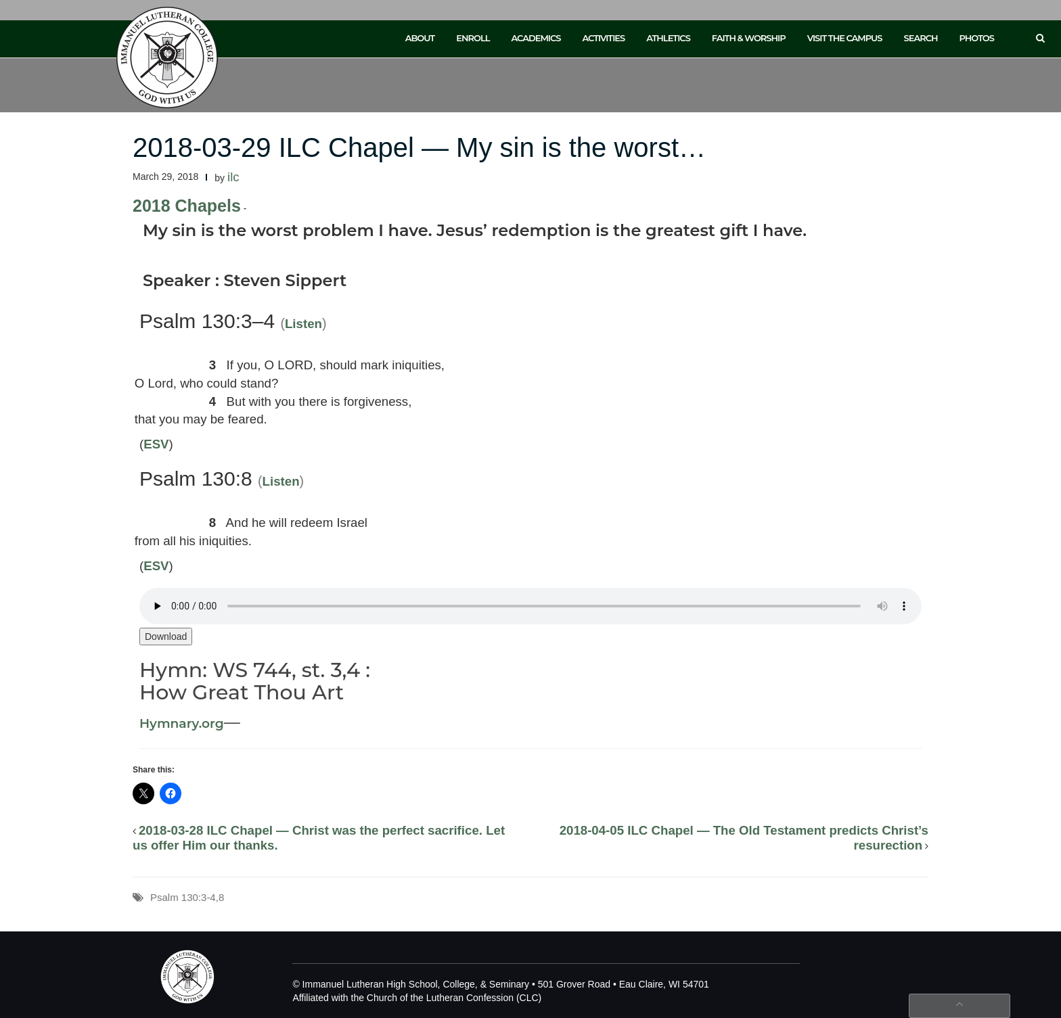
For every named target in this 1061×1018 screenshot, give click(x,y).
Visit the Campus (844, 37)
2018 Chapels (187, 205)
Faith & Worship (749, 37)
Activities (603, 37)
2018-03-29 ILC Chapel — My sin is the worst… (419, 147)
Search (921, 37)
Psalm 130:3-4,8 (187, 897)
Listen (303, 324)
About (420, 37)
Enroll (472, 37)
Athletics (668, 37)
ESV (155, 444)
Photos (977, 37)
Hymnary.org (181, 723)
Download (166, 636)
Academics (535, 37)
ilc (233, 177)
